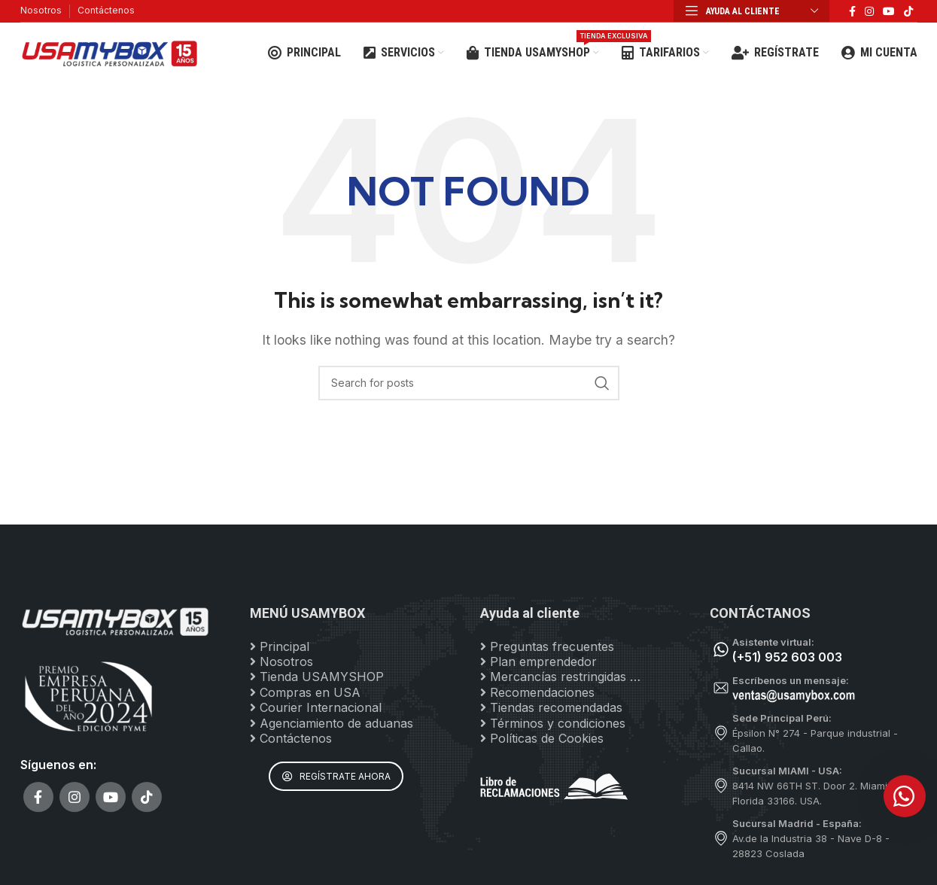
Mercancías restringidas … (560, 677)
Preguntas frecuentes (547, 646)
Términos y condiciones (552, 723)
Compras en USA (305, 692)
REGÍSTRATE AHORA (336, 777)
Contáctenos (106, 10)
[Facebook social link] (852, 11)
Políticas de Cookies (542, 739)
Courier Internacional (316, 708)
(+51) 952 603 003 (787, 657)
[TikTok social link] (908, 11)
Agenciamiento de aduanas (331, 723)
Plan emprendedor (538, 662)
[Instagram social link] (869, 11)
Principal (279, 646)
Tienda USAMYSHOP (317, 677)
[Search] (468, 383)
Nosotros (41, 10)
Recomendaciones (537, 692)
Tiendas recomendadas (551, 708)
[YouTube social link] (888, 11)
